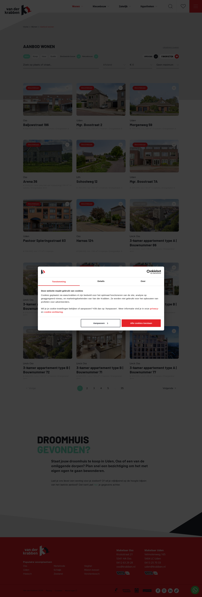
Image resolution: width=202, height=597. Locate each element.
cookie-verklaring (53, 312)
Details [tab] (101, 281)
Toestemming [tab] (59, 281)
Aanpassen (100, 323)
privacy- (154, 308)
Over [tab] (143, 281)
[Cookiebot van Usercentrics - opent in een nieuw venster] (148, 272)
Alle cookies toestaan (141, 323)
